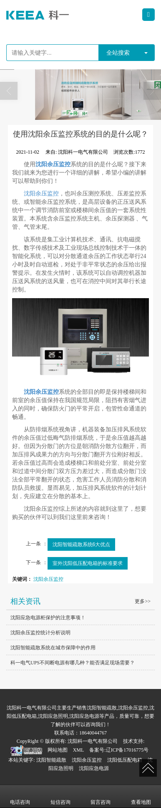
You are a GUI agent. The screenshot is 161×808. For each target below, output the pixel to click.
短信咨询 (60, 796)
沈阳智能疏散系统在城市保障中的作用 (53, 648)
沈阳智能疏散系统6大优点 (82, 544)
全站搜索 (118, 52)
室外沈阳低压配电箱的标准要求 (88, 563)
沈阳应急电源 (94, 768)
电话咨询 (20, 796)
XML (78, 750)
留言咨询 (101, 796)
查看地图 (141, 796)
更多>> (143, 601)
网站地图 (58, 750)
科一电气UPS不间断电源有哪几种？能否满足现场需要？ (72, 663)
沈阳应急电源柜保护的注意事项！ (48, 618)
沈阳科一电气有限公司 (93, 741)
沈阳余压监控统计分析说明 (40, 633)
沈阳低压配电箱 (124, 760)
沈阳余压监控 (41, 193)
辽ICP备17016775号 (127, 750)
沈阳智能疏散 (51, 760)
